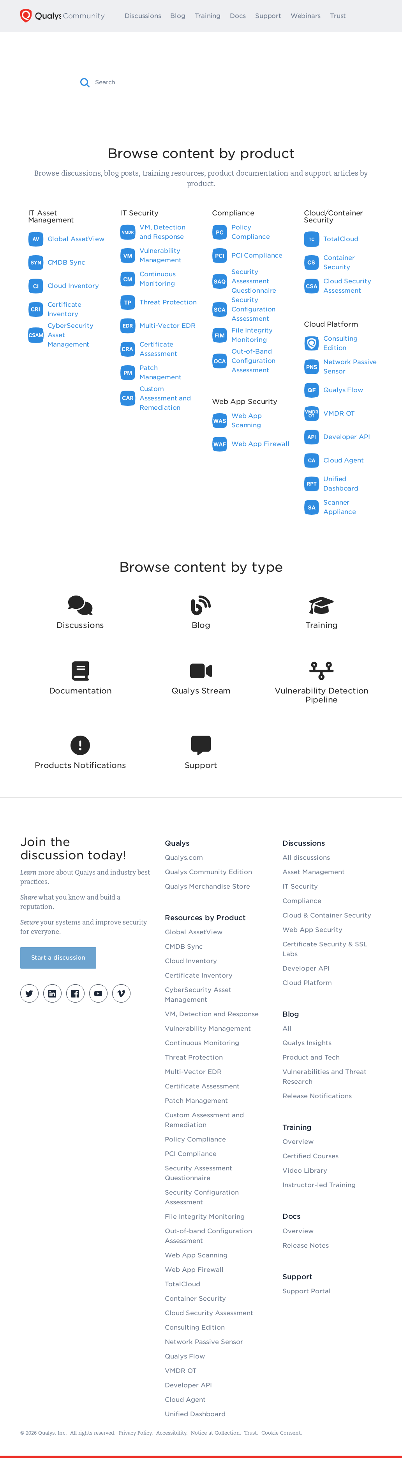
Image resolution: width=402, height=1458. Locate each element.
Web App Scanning (196, 1255)
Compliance (301, 901)
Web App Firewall (194, 1269)
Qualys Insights (306, 1043)
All (286, 1028)
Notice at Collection (215, 1433)
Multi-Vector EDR (193, 1072)
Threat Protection (194, 1057)
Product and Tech (311, 1057)
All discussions (306, 857)
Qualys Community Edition (208, 872)
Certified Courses (310, 1156)
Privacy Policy (135, 1433)
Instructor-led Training (319, 1185)
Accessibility (171, 1433)
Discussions (144, 16)
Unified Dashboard (195, 1414)
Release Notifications (317, 1096)
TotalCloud (182, 1284)
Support (270, 16)
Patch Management (196, 1100)
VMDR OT (181, 1370)
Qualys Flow (185, 1356)
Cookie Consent (281, 1433)
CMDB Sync (184, 946)
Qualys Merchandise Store (207, 886)
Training (209, 16)
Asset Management (313, 872)
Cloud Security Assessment (209, 1313)
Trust (339, 16)
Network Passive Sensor (204, 1342)
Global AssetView (193, 932)
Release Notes (305, 1245)
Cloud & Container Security (326, 915)
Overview (298, 1141)
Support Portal (306, 1291)
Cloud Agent (185, 1399)
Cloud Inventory (191, 961)
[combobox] (207, 82)
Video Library (304, 1170)
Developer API (188, 1385)
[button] (85, 82)
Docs (239, 16)
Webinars (307, 16)
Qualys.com (184, 857)
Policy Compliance (195, 1139)
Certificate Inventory (199, 975)
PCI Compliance (191, 1154)
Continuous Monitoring (202, 1043)
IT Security (300, 886)
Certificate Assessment (202, 1086)
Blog (179, 16)
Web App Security (312, 929)
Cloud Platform (307, 983)
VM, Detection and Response (212, 1014)
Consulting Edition (195, 1327)
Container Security (195, 1298)
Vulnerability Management (208, 1028)
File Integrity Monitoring (205, 1216)
